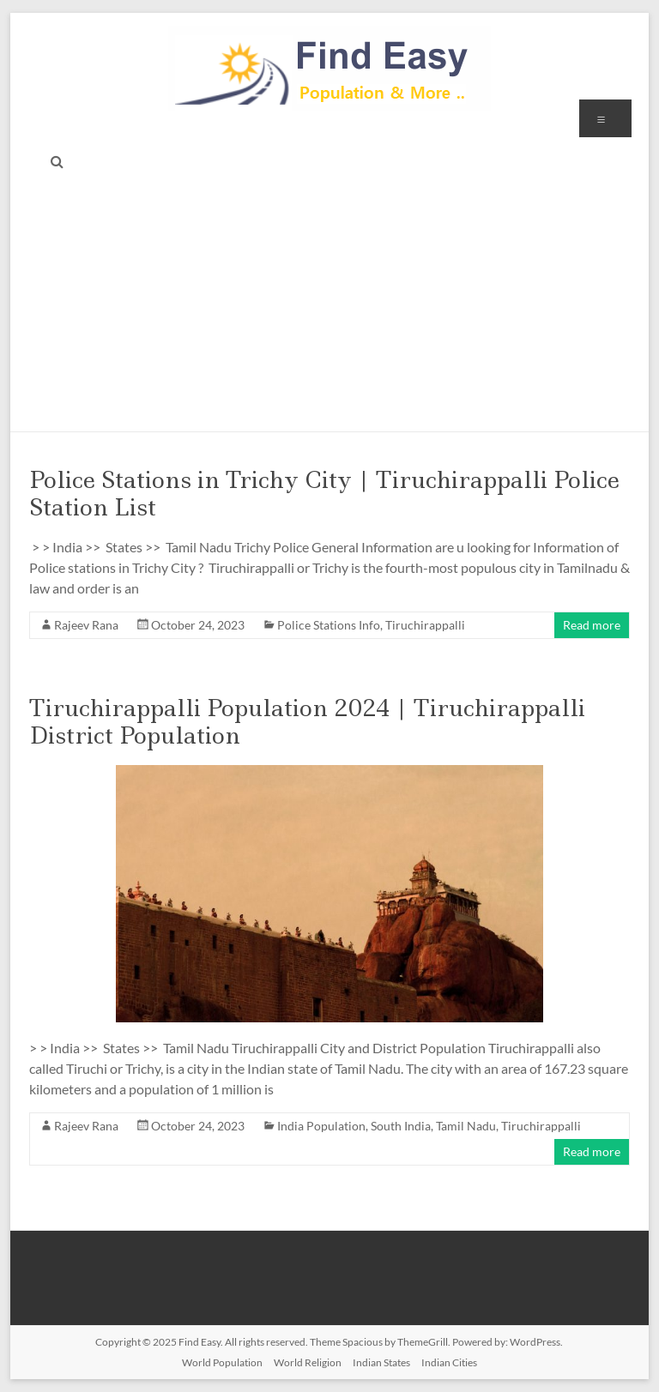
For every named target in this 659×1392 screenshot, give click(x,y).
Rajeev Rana (86, 625)
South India (401, 1125)
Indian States (381, 1362)
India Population (321, 1125)
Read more (591, 625)
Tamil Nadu (466, 1125)
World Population (222, 1362)
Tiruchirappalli (425, 625)
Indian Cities (449, 1362)
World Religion (308, 1362)
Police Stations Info (328, 625)
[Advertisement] (330, 303)
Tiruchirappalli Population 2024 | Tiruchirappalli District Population (307, 721)
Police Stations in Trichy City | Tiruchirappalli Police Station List (324, 493)
